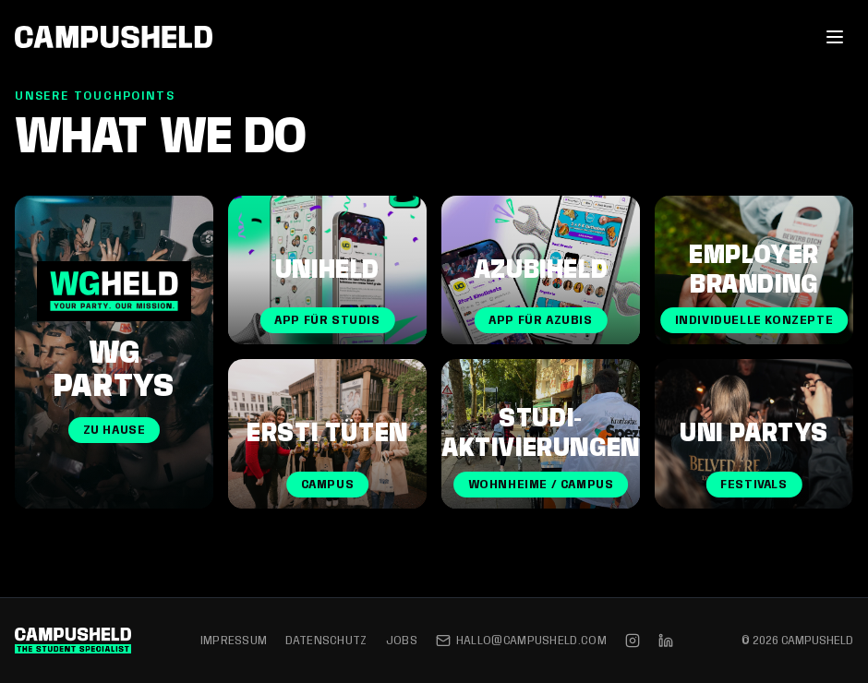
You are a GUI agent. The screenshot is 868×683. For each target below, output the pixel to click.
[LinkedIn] (665, 640)
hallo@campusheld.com (521, 640)
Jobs (401, 640)
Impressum (234, 640)
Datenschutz (326, 640)
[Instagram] (632, 640)
